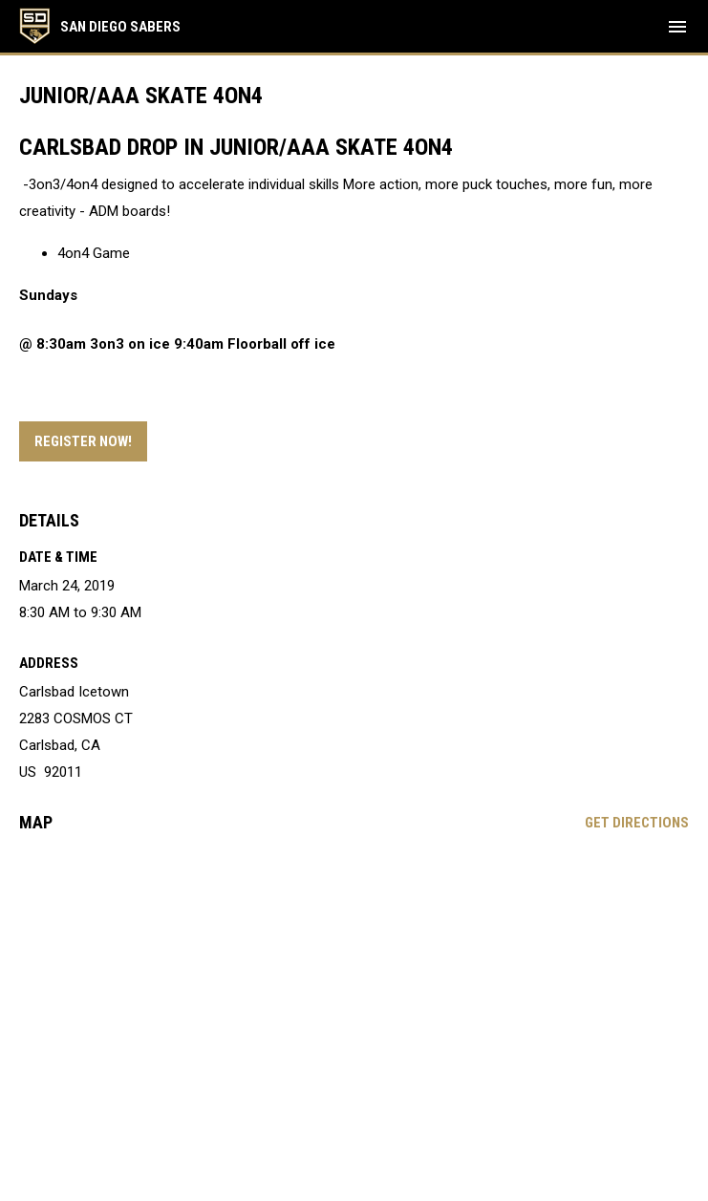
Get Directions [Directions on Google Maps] (637, 822)
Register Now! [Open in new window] (83, 441)
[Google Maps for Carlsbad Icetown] (354, 993)
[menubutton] (677, 26)
